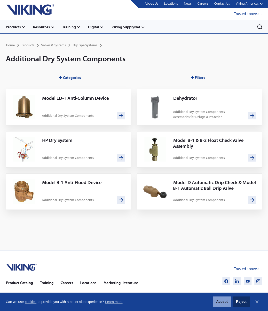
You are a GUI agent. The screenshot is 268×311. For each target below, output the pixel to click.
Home (10, 45)
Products (13, 26)
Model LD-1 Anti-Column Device (75, 98)
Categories (70, 77)
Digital (94, 26)
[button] (249, 4)
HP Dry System (57, 140)
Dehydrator (185, 98)
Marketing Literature (120, 282)
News (188, 3)
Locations (171, 3)
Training (69, 26)
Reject (241, 301)
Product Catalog (19, 282)
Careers (202, 3)
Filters (198, 77)
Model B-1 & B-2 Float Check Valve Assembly (208, 143)
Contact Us (222, 3)
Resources (41, 26)
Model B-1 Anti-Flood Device (72, 182)
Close (257, 301)
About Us (151, 3)
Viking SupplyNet (126, 26)
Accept (222, 301)
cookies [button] (30, 302)
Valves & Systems (53, 45)
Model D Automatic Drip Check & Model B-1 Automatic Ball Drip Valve (214, 185)
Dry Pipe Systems (85, 45)
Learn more (114, 302)
